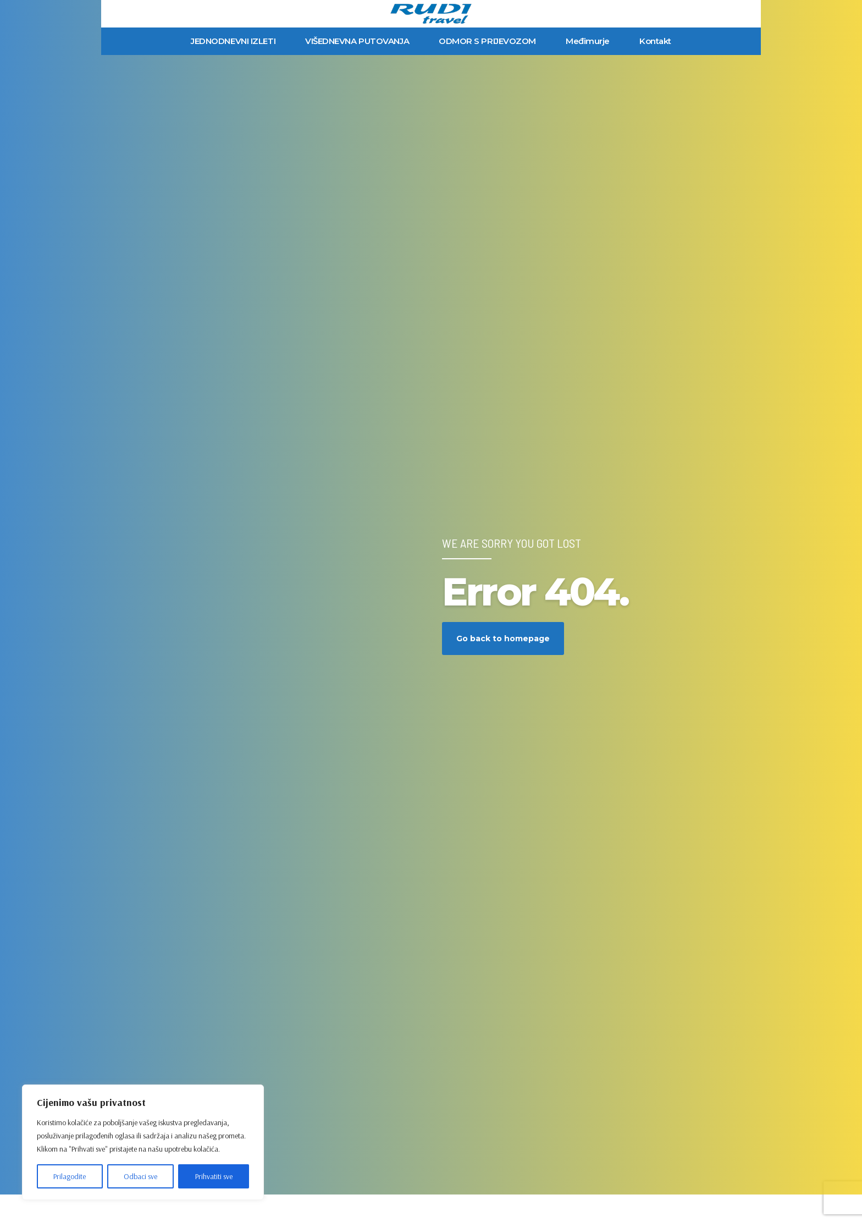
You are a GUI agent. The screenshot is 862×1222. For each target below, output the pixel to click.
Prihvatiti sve (214, 1176)
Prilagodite (69, 1176)
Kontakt (655, 41)
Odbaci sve (140, 1176)
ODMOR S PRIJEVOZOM (487, 41)
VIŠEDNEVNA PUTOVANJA (357, 41)
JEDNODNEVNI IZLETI (233, 41)
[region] (143, 1142)
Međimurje (588, 41)
